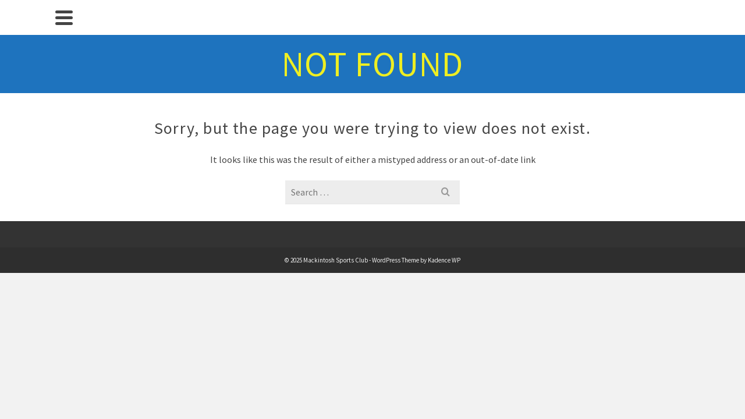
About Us (70, 188)
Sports (69, 112)
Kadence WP (514, 223)
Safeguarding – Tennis (69, 265)
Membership (69, 163)
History (69, 214)
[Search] (70, 291)
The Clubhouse (69, 137)
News (70, 86)
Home (70, 60)
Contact (69, 240)
